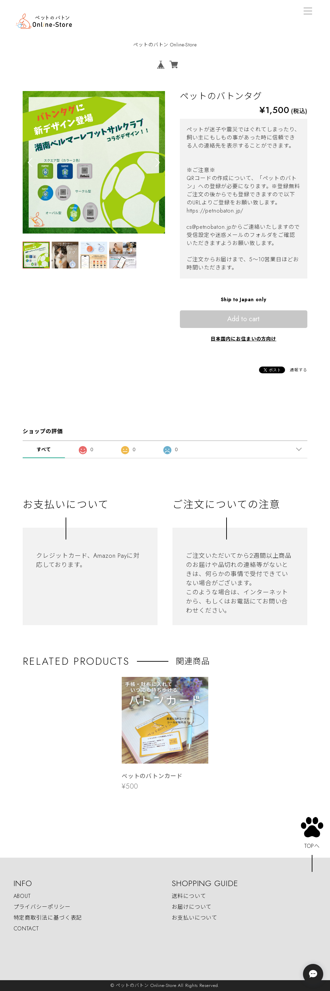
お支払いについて (194, 918)
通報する (298, 370)
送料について (189, 896)
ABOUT (22, 896)
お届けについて (192, 907)
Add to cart (243, 319)
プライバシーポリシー (42, 907)
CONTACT (26, 928)
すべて (44, 449)
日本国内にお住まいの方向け (243, 338)
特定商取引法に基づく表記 (48, 918)
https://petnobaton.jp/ (215, 211)
